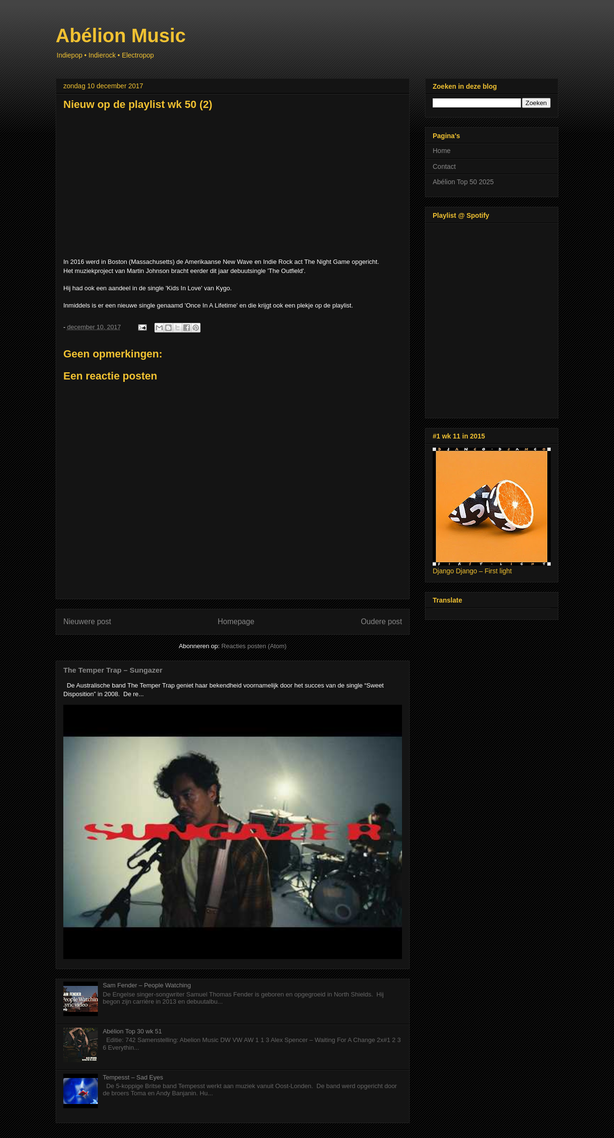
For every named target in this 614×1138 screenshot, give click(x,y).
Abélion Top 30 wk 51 (132, 1031)
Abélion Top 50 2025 (463, 182)
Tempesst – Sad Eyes (133, 1077)
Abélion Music (121, 35)
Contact (444, 166)
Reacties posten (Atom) (254, 646)
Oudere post (381, 621)
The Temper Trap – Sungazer (113, 670)
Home (441, 150)
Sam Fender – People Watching (147, 985)
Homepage (236, 621)
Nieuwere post (87, 621)
